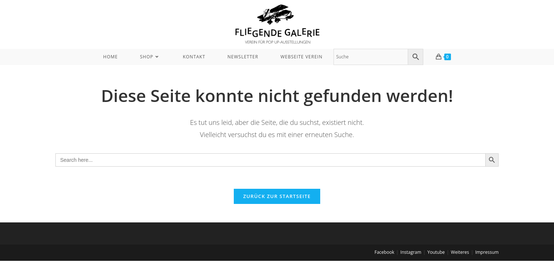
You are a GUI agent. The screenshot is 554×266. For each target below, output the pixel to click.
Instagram (410, 252)
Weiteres (460, 252)
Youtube (436, 252)
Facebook (384, 252)
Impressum (487, 252)
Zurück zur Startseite (277, 196)
